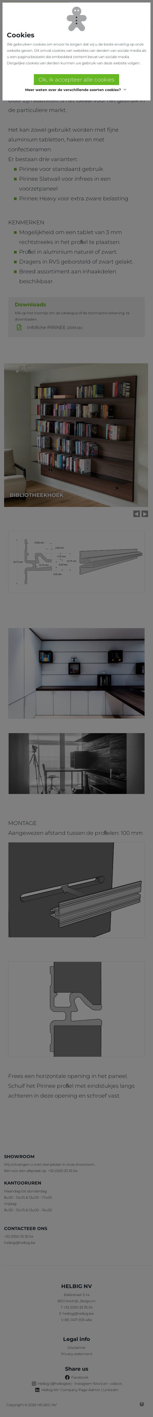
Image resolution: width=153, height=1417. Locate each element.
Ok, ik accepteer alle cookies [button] (76, 79)
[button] (76, 90)
